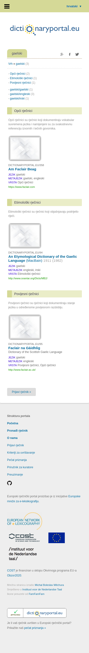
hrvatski (74, 6)
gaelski (20, 63)
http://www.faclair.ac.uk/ (22, 369)
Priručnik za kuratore (20, 467)
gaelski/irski (19, 98)
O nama (12, 438)
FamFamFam (36, 594)
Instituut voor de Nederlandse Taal (42, 589)
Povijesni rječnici (22, 82)
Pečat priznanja (17, 460)
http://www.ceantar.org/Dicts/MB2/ (27, 278)
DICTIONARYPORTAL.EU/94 (25, 252)
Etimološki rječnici (23, 78)
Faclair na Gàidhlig (24, 348)
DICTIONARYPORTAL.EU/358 (26, 165)
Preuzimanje (15, 474)
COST (11, 570)
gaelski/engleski (22, 94)
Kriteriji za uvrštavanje (21, 452)
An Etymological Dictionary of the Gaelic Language (42, 258)
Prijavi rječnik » (21, 392)
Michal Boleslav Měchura (49, 585)
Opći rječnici (20, 73)
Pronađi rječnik (17, 430)
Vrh (10, 63)
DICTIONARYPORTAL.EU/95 (25, 344)
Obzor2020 (14, 575)
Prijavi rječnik (15, 445)
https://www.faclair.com (21, 186)
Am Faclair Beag (22, 169)
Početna (12, 423)
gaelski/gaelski (21, 89)
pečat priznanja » (35, 628)
